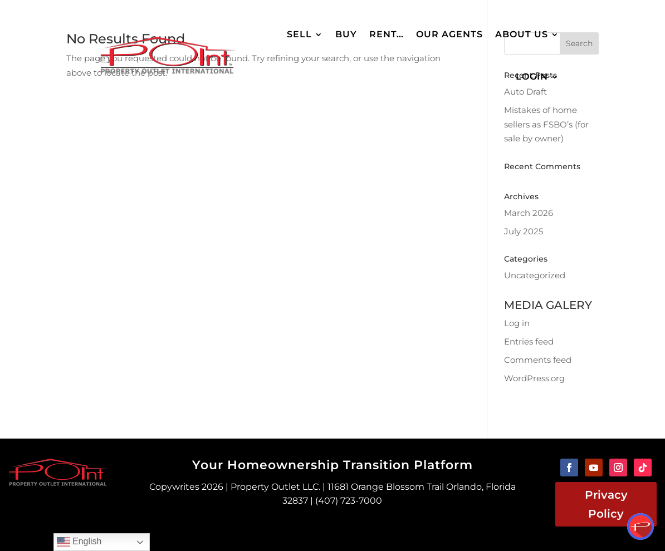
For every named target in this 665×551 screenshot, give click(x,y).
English (79, 542)
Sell (299, 34)
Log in (517, 323)
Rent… (386, 34)
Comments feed (537, 360)
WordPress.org (534, 378)
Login (532, 76)
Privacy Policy (606, 504)
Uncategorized (534, 275)
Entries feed (529, 341)
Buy (346, 34)
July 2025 (523, 231)
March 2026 (528, 213)
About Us (521, 34)
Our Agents (449, 34)
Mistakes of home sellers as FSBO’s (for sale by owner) (546, 124)
